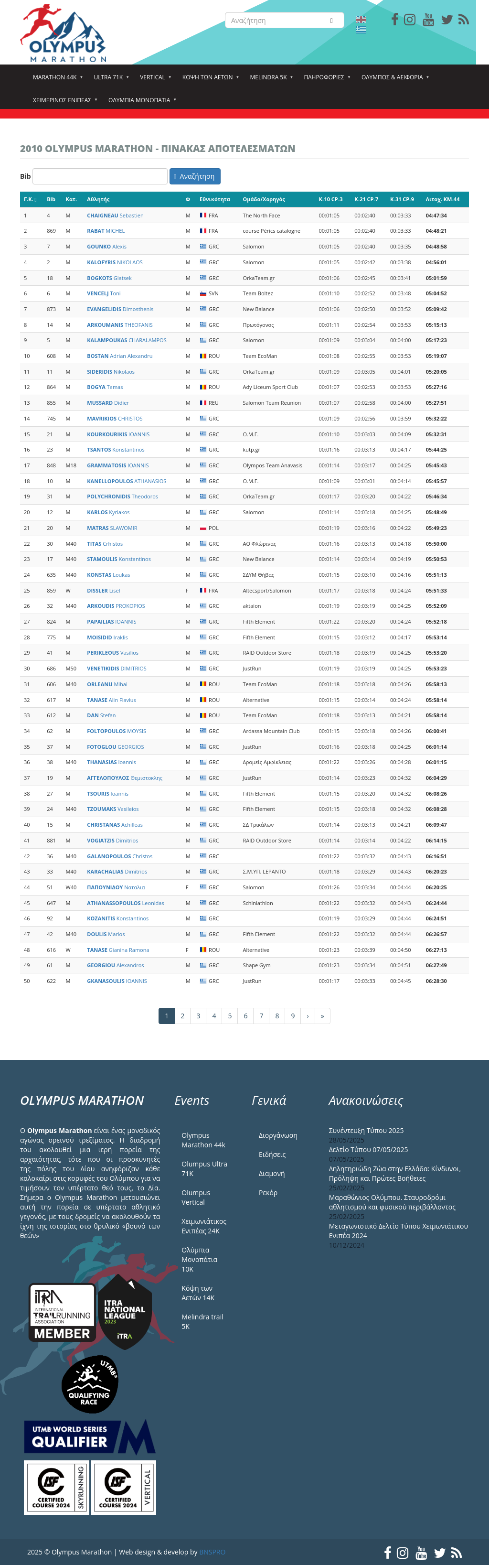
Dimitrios (112, 840)
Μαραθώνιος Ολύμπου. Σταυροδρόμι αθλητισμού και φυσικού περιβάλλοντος (392, 1202)
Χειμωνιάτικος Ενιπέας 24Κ (203, 1226)
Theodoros (122, 496)
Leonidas (125, 903)
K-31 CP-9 (402, 199)
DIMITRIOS (117, 668)
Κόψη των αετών (209, 80)
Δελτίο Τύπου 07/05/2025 (368, 1149)
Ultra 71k (109, 80)
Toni (103, 293)
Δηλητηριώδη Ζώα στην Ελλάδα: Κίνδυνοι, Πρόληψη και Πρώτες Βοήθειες (395, 1173)
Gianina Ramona (118, 949)
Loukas (108, 574)
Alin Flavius (111, 699)
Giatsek (109, 277)
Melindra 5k (269, 80)
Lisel (103, 590)
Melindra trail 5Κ (202, 1321)
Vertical (154, 80)
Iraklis (107, 637)
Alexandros (115, 965)
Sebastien (115, 215)
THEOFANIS (120, 324)
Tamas (105, 386)
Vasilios (112, 652)
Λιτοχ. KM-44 (443, 199)
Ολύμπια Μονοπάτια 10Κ (199, 1259)
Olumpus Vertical (195, 1197)
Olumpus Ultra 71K (204, 1168)
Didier (108, 402)
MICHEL (106, 230)
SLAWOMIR (112, 527)
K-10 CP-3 (331, 199)
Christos (119, 856)
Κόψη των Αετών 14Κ (197, 1293)
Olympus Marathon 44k (203, 1140)
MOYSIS (116, 730)
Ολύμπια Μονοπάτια (141, 103)
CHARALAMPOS (126, 340)
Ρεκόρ (268, 1192)
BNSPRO (212, 1551)
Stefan (101, 715)
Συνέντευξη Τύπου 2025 (366, 1130)
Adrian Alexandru (119, 355)
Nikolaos (111, 371)
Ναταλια (116, 887)
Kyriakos (108, 512)
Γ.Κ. (30, 199)
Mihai (107, 684)
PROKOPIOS (116, 605)
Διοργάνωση (278, 1135)
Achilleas (115, 824)
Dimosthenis (120, 309)
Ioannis (111, 762)
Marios (106, 934)
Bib (25, 176)
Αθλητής (98, 199)
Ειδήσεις (272, 1154)
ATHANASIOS (126, 481)
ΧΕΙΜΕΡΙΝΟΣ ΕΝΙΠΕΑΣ (63, 103)
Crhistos (105, 543)
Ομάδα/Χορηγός (264, 199)
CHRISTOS (114, 418)
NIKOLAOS (115, 262)
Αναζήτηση (194, 176)
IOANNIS (118, 434)
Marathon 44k (56, 80)
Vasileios (112, 808)
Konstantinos (115, 449)
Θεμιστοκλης (124, 777)
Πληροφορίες (325, 80)
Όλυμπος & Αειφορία (394, 80)
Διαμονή (272, 1173)
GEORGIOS (115, 746)
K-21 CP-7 (366, 199)
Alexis (107, 246)
